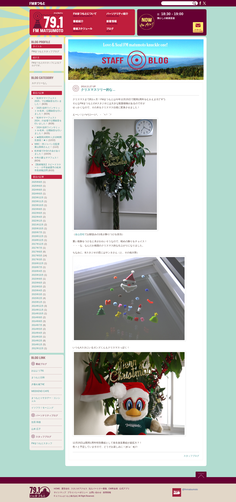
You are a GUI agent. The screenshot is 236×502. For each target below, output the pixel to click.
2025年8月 (37, 182)
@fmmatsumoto (190, 489)
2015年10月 (38, 275)
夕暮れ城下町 (38, 384)
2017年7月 (37, 248)
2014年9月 (37, 317)
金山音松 (80, 234)
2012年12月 (38, 348)
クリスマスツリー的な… (98, 89)
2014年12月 (38, 306)
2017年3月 (37, 259)
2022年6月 (37, 213)
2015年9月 (37, 279)
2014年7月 (37, 325)
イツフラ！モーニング (42, 407)
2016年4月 (37, 271)
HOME (57, 488)
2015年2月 (37, 298)
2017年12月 (38, 244)
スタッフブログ (191, 456)
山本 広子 (36, 429)
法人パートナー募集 (98, 488)
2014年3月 (37, 336)
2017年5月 (37, 255)
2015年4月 (37, 290)
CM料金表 (113, 488)
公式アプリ (124, 488)
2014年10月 (38, 313)
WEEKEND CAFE (40, 391)
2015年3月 (37, 294)
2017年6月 (37, 251)
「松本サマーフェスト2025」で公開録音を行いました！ (48, 101)
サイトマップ (60, 492)
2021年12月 (38, 224)
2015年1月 (37, 302)
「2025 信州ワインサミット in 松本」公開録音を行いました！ (48, 111)
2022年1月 (37, 220)
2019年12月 (38, 236)
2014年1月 (37, 344)
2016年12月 (38, 263)
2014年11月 (38, 310)
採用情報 (107, 492)
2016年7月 (37, 267)
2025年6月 (37, 186)
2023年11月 (38, 201)
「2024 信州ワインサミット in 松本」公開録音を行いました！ (48, 130)
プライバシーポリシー (77, 492)
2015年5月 (37, 286)
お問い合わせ (95, 492)
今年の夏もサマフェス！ (46, 157)
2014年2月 (37, 340)
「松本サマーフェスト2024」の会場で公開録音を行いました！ (48, 120)
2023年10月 (38, 205)
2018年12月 (38, 240)
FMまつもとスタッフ (41, 443)
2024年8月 (37, 189)
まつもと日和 (38, 377)
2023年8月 (37, 209)
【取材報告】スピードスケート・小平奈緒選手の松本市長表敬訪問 (47, 167)
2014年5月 (37, 329)
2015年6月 (37, 282)
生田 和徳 (36, 422)
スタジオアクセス (79, 488)
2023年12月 (38, 197)
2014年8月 (37, 321)
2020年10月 (38, 228)
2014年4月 (37, 333)
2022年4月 (37, 217)
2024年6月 (37, 193)
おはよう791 (37, 370)
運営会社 (65, 488)
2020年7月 (37, 232)
